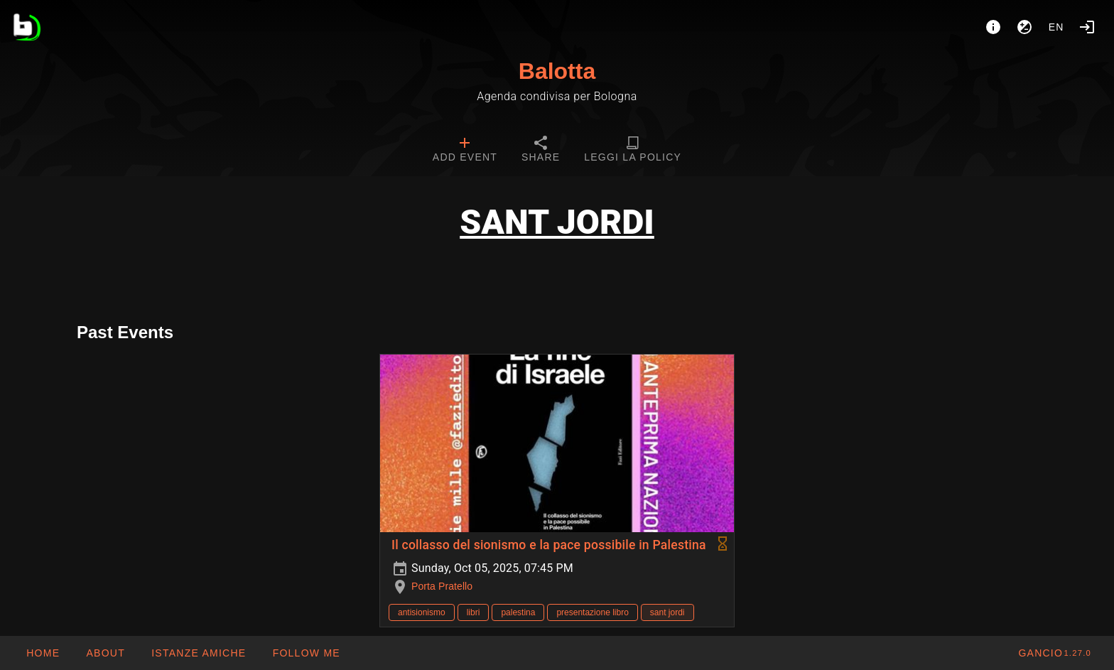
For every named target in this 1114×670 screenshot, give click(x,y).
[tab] (465, 150)
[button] (198, 653)
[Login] (1087, 27)
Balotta (557, 71)
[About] (993, 27)
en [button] (1056, 27)
